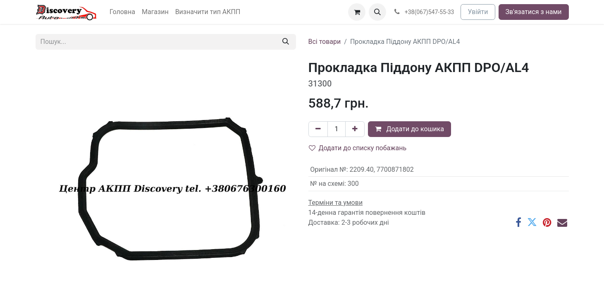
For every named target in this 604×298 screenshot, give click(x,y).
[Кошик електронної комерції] (356, 12)
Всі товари (324, 42)
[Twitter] (532, 222)
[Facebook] (518, 222)
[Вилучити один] (318, 129)
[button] (377, 12)
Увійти (478, 12)
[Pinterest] (547, 222)
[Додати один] (355, 129)
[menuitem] (122, 12)
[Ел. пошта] (562, 222)
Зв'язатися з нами (534, 12)
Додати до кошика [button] (409, 129)
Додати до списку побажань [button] (358, 148)
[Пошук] (285, 42)
